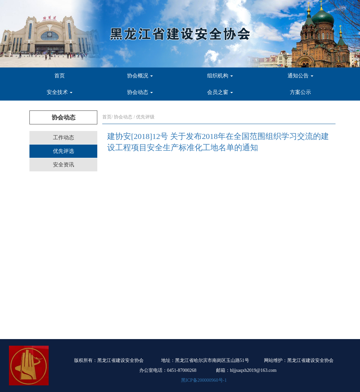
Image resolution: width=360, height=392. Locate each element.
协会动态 (140, 92)
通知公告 (300, 75)
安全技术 (59, 92)
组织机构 (220, 75)
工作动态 (63, 137)
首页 (59, 75)
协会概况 (140, 75)
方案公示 (300, 92)
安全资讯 (63, 164)
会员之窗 (220, 92)
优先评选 (63, 151)
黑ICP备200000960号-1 (204, 380)
